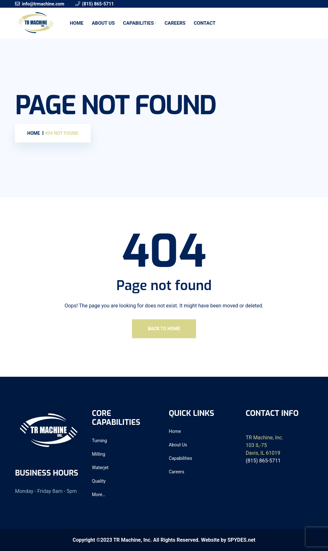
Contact (205, 23)
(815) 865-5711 (98, 3)
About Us (103, 23)
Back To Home (164, 328)
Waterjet (100, 467)
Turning (99, 440)
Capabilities (138, 23)
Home (77, 23)
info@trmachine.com (43, 3)
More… (98, 494)
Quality (99, 481)
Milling (98, 454)
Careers (175, 23)
